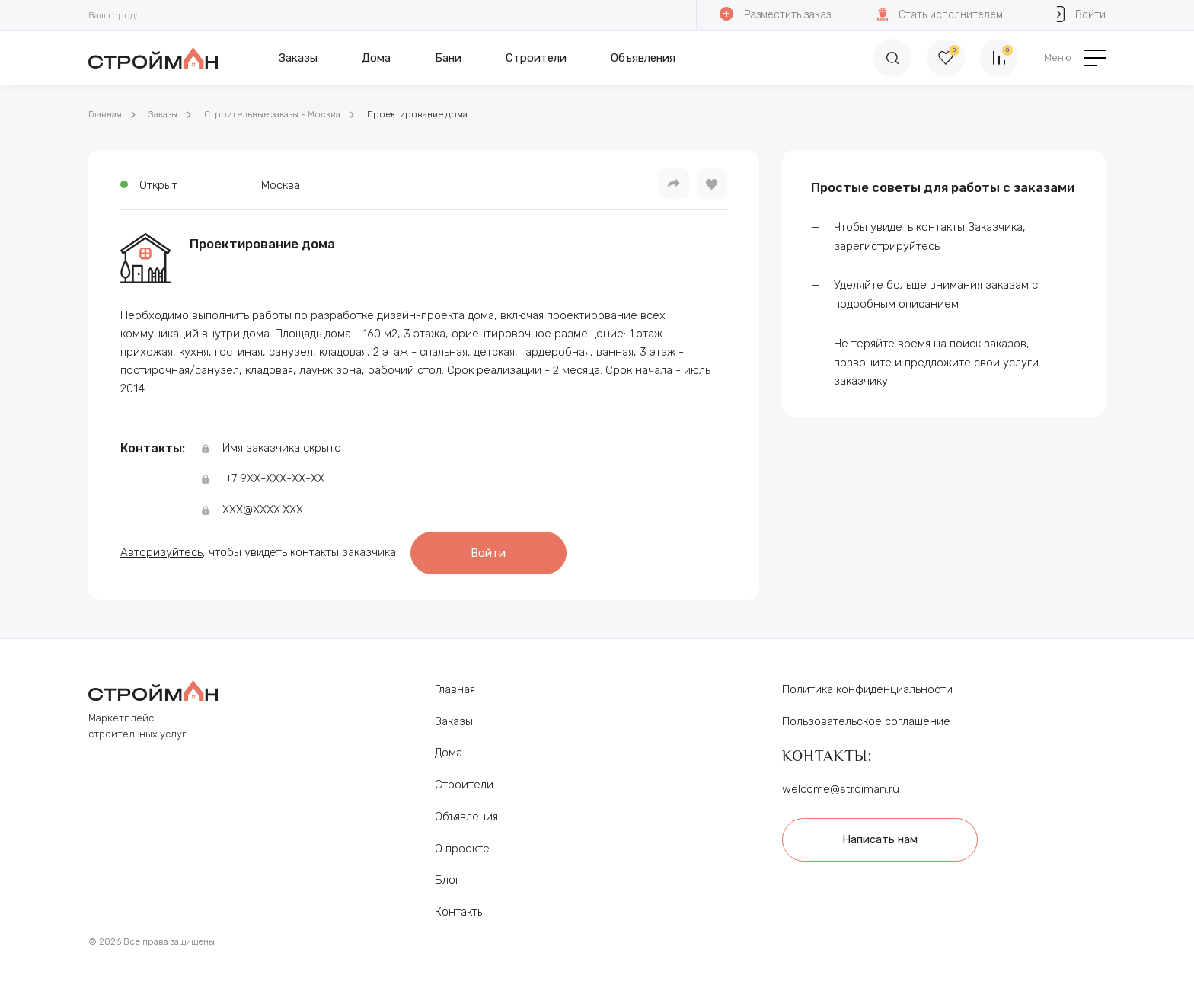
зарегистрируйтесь (887, 246)
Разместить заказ (775, 14)
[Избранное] (946, 58)
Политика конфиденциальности (867, 689)
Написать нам (880, 839)
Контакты (460, 912)
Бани (448, 58)
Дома (376, 58)
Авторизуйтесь (161, 552)
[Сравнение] (999, 58)
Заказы (298, 58)
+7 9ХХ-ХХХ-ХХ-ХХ (274, 478)
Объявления (643, 58)
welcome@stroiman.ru (840, 789)
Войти (1077, 14)
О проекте (462, 848)
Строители (536, 58)
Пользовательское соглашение (866, 721)
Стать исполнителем (940, 14)
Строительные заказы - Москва (272, 114)
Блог (447, 880)
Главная (105, 114)
